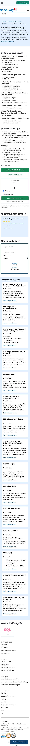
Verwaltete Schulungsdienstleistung (14, 682)
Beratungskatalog (7, 670)
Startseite (4, 21)
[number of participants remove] (15, 183)
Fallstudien (5, 665)
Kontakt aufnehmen (19, 742)
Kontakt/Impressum (8, 696)
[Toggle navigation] (28, 10)
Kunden (3, 702)
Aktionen (4, 647)
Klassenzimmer (9, 194)
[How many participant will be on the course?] (15, 185)
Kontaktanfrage (23, 3)
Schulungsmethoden (8, 650)
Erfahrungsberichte (8, 705)
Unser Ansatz (6, 662)
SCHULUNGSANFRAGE (15, 170)
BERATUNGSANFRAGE (15, 175)
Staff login (15, 745)
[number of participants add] (15, 188)
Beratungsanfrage (8, 667)
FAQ (2, 710)
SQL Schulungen (7, 23)
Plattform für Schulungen (10, 685)
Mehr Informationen (7, 41)
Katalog (4, 644)
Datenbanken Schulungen (15, 21)
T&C (2, 713)
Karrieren (4, 708)
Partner (4, 699)
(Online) (7, 191)
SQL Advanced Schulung (19, 23)
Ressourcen (5, 653)
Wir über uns (5, 693)
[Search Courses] (13, 13)
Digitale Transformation (10, 679)
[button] (27, 258)
